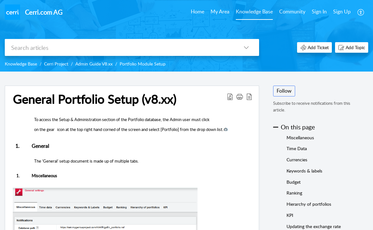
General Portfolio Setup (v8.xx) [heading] (94, 99)
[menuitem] (197, 12)
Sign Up (342, 11)
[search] (119, 47)
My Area (220, 11)
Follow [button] (284, 90)
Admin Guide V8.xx (94, 64)
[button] (361, 12)
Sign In (319, 11)
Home (197, 11)
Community (292, 11)
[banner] (186, 36)
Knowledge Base (254, 11)
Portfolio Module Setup (143, 64)
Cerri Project (56, 64)
